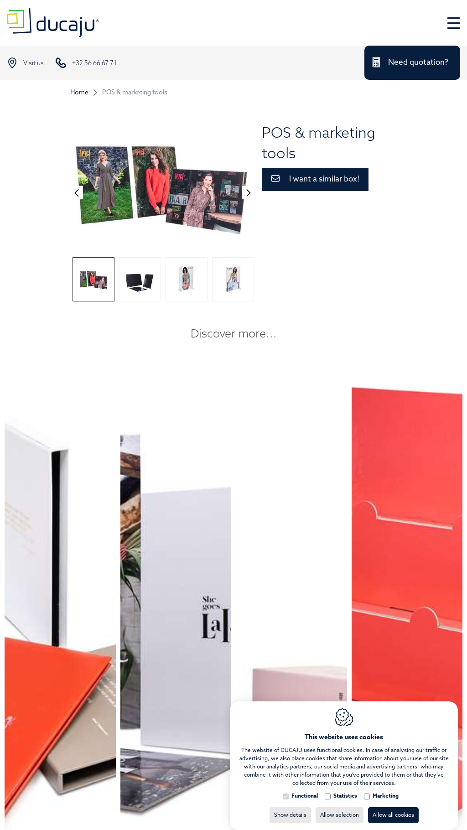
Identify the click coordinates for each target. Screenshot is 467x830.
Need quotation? (418, 62)
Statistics (345, 787)
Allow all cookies (393, 806)
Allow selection (339, 806)
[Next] (248, 192)
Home (79, 93)
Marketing (386, 787)
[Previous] (76, 192)
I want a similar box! (324, 179)
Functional (304, 787)
